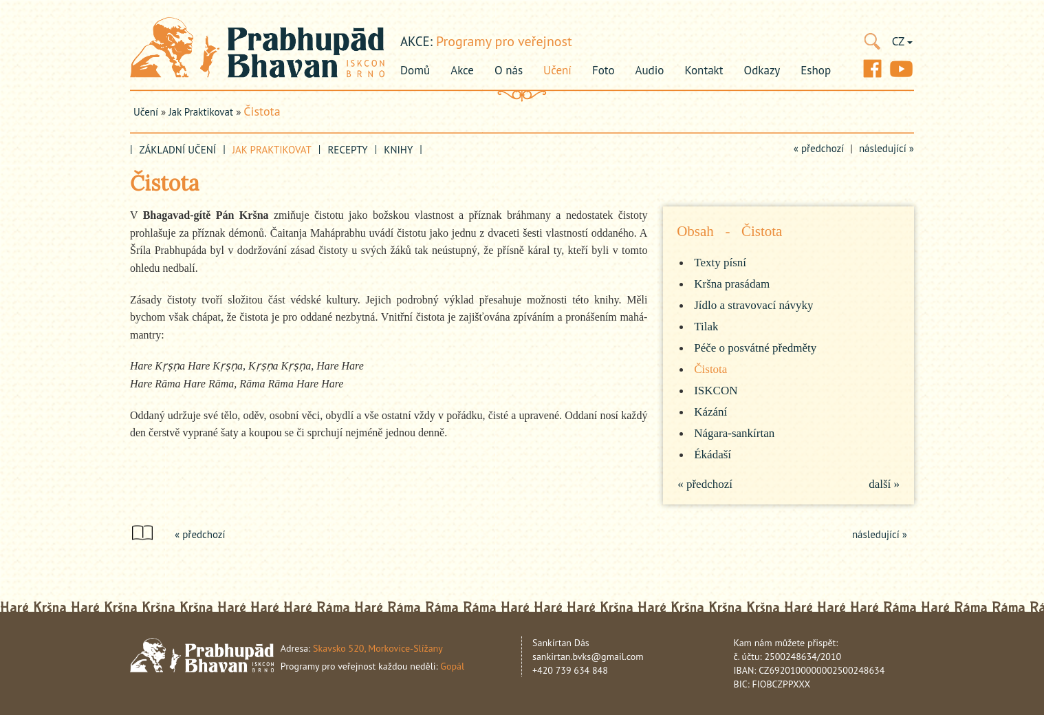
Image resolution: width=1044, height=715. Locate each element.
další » (884, 484)
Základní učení (178, 149)
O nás (508, 70)
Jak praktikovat (200, 111)
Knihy (398, 149)
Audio (649, 70)
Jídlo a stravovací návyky (753, 305)
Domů (415, 70)
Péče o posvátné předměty (755, 347)
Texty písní (720, 262)
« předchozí (819, 148)
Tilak (706, 326)
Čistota (261, 111)
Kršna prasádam (732, 283)
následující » (886, 148)
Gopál (452, 666)
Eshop (816, 70)
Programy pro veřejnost (504, 41)
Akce (462, 70)
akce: (416, 41)
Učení (557, 70)
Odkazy (762, 70)
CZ (902, 41)
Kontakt (703, 70)
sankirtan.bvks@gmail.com (588, 656)
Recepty (347, 149)
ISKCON (715, 390)
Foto (603, 70)
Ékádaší (712, 454)
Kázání (710, 411)
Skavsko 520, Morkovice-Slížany (378, 648)
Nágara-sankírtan (734, 433)
